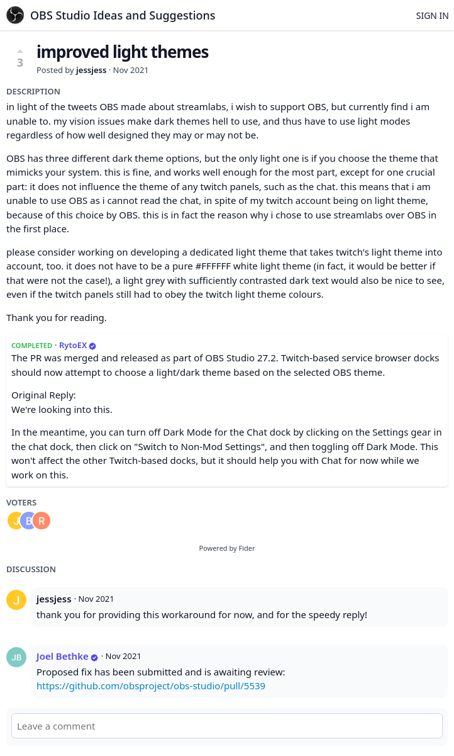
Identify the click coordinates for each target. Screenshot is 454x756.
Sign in (432, 15)
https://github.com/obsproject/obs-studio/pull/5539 (150, 685)
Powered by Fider (227, 548)
